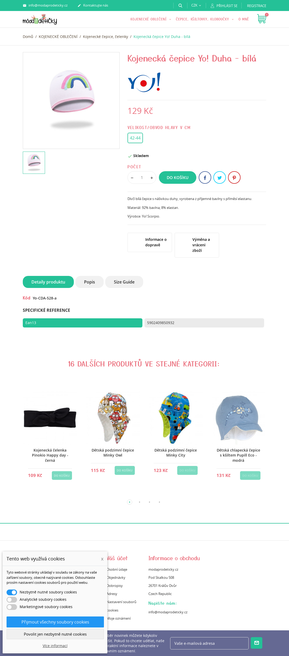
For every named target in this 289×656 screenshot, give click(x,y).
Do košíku (177, 177)
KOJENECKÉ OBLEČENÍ (149, 19)
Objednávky (116, 577)
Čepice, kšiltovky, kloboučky (203, 19)
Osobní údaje (117, 569)
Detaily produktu (48, 282)
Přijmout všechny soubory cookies (55, 622)
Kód (26, 298)
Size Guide (124, 282)
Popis (89, 282)
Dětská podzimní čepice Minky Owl (113, 453)
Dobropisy (115, 585)
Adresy (112, 593)
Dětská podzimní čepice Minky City (175, 453)
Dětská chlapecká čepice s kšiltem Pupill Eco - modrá (238, 455)
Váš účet (117, 558)
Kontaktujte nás (92, 5)
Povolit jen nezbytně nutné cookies (55, 634)
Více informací (55, 645)
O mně (243, 19)
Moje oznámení (119, 618)
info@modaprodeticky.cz (45, 5)
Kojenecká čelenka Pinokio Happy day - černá (50, 455)
